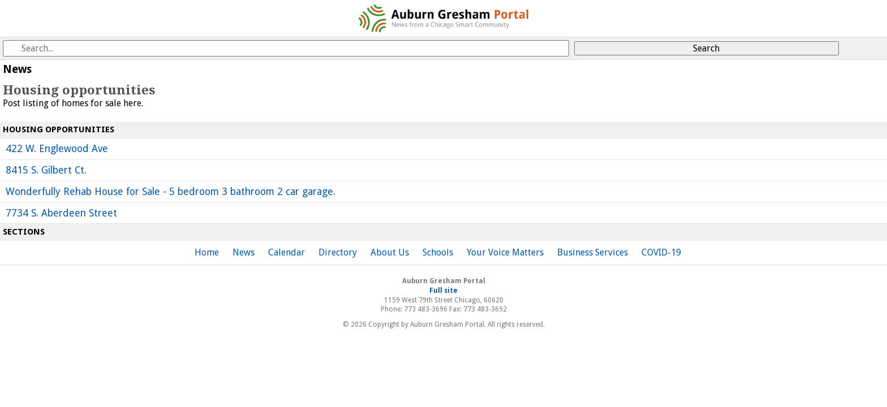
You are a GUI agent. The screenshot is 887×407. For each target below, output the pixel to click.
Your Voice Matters (505, 252)
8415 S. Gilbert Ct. (46, 170)
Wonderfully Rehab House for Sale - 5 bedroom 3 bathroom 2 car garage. (170, 191)
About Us (390, 252)
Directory (337, 252)
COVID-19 (661, 252)
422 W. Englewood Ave (57, 148)
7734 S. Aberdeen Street (61, 213)
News (243, 252)
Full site (443, 291)
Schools (438, 252)
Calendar (286, 252)
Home (207, 252)
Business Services (592, 252)
